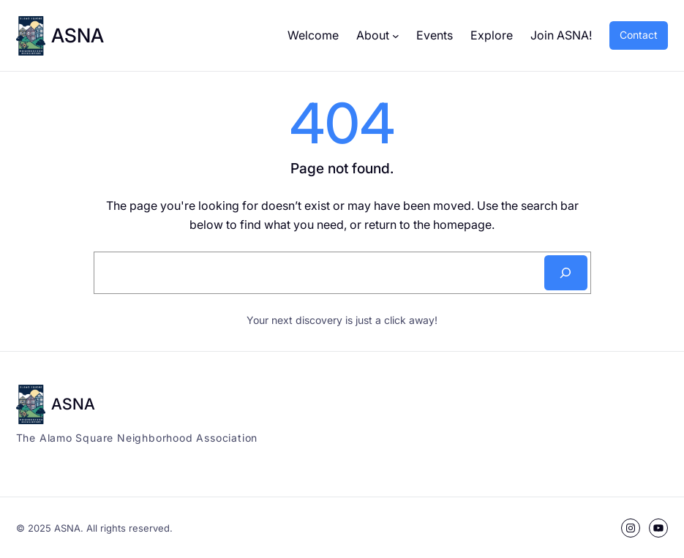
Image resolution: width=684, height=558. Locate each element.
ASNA (77, 35)
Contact (639, 35)
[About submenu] (395, 35)
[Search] (565, 272)
